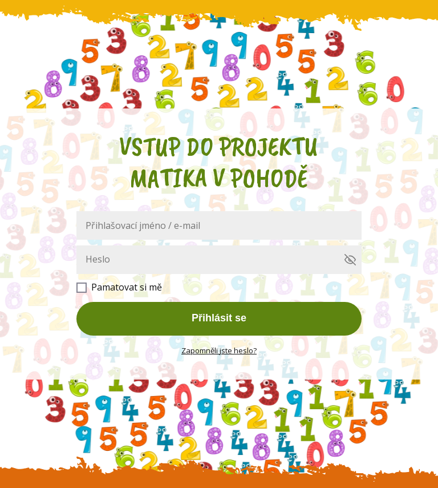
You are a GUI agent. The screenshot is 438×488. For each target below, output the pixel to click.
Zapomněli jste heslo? (219, 350)
